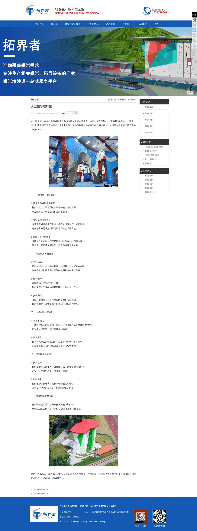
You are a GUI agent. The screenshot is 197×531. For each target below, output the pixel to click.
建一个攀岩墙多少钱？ (153, 159)
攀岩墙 (54, 24)
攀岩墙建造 (149, 133)
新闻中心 (159, 24)
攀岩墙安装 (149, 126)
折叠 (194, 15)
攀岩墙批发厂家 (43, 493)
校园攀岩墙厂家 (43, 489)
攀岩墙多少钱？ (150, 151)
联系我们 (114, 506)
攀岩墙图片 (149, 163)
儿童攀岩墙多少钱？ (152, 155)
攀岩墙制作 (149, 120)
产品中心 (110, 24)
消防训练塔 (93, 24)
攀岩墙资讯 (132, 100)
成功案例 (142, 24)
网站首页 (39, 24)
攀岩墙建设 (149, 107)
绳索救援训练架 (72, 24)
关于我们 (126, 24)
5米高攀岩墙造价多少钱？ (154, 147)
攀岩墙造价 (149, 113)
